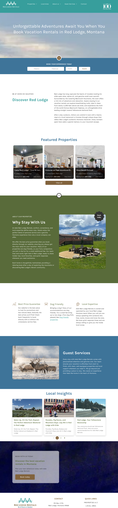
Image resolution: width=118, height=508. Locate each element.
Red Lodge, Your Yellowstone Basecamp (89, 421)
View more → (38, 176)
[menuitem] (32, 4)
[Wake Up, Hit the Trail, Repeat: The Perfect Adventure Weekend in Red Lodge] (27, 408)
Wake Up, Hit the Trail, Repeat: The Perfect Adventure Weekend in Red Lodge (27, 422)
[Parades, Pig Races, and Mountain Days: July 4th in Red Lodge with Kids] (59, 408)
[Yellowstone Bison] (91, 408)
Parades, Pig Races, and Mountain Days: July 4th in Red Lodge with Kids (59, 422)
